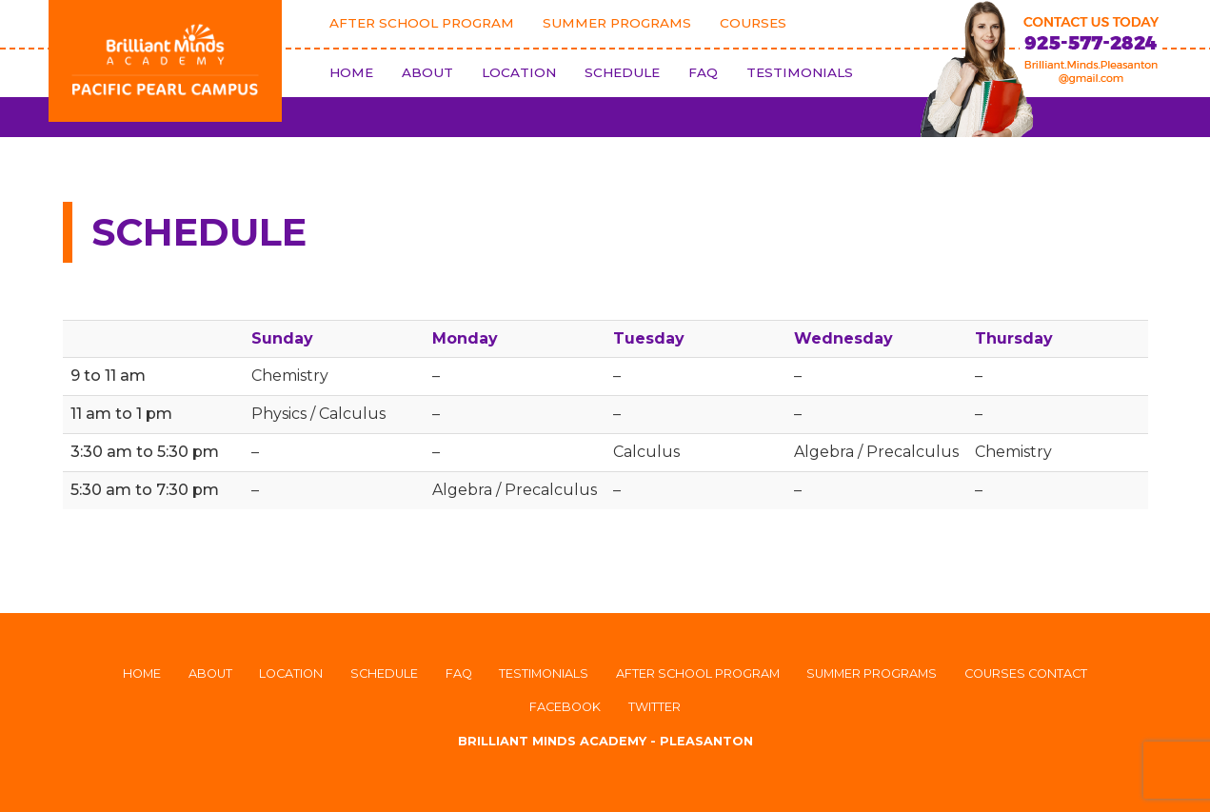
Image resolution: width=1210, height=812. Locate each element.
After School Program (421, 22)
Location (519, 72)
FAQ (703, 72)
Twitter (654, 707)
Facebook (565, 707)
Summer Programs (617, 22)
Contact (1057, 673)
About (427, 72)
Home (351, 72)
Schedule (622, 72)
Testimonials (799, 72)
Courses (753, 22)
